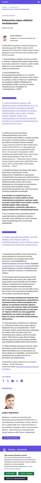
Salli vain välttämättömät (15, 478)
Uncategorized (8, 15)
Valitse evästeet (26, 473)
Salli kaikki (10, 473)
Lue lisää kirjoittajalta (11, 438)
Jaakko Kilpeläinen (16, 35)
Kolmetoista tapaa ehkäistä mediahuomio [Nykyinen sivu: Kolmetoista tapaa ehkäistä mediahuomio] (15, 9)
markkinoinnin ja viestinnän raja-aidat (16, 266)
